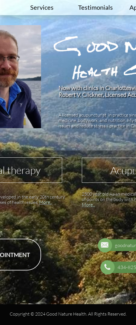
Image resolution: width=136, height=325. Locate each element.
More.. (45, 202)
